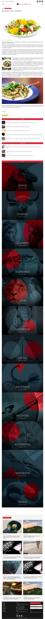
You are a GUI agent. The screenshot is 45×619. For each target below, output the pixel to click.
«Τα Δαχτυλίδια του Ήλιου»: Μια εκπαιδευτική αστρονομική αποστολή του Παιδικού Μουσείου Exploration (24, 134)
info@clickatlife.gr (21, 608)
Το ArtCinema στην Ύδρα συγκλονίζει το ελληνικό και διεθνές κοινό (18, 126)
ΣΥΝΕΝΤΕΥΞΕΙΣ (22, 143)
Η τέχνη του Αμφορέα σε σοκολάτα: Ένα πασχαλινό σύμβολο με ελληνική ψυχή (19, 155)
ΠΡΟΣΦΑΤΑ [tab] (22, 119)
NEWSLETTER (11, 1)
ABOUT (3, 1)
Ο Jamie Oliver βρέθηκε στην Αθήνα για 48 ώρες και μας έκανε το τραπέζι (19, 151)
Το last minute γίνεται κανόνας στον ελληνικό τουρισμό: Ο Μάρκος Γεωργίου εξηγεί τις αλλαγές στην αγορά (23, 147)
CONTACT (6, 1)
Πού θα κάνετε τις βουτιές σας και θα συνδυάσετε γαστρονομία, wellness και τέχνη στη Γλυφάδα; (22, 138)
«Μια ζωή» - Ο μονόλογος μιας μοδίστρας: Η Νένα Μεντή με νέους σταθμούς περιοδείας (21, 122)
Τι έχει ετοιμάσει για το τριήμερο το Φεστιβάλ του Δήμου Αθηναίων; (17, 130)
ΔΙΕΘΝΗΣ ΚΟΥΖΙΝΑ (5, 115)
